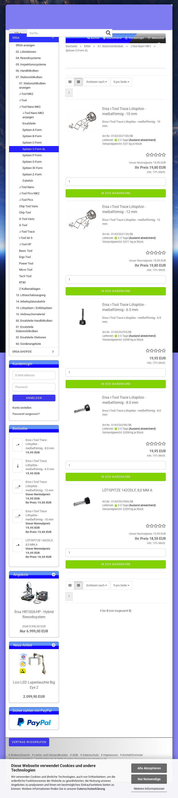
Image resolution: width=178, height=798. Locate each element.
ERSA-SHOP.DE (22, 359)
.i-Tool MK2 (26, 101)
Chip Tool (25, 220)
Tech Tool (25, 283)
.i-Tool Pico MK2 (29, 201)
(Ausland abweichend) (142, 147)
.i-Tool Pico (26, 207)
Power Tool (26, 271)
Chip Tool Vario (28, 213)
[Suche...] (18, 33)
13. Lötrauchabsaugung (30, 303)
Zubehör (27, 188)
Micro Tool (25, 277)
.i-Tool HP (25, 252)
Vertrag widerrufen (29, 749)
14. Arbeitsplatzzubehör (30, 309)
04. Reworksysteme (28, 65)
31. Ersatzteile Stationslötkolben (27, 337)
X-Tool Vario (26, 226)
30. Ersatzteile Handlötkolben (34, 328)
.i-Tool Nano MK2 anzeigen (33, 123)
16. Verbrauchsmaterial (30, 322)
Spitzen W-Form (32, 175)
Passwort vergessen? (26, 421)
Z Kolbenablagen (29, 296)
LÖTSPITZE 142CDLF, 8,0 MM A (127, 498)
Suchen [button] (93, 45)
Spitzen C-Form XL (34, 156)
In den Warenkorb (115, 200)
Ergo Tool (25, 264)
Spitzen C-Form (32, 150)
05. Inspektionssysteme (31, 72)
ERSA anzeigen (25, 53)
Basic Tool (25, 258)
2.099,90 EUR (34, 704)
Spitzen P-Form (32, 163)
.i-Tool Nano (26, 195)
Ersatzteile (29, 131)
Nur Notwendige (149, 779)
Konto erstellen (21, 415)
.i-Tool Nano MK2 (29, 114)
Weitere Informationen (149, 788)
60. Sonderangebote (28, 351)
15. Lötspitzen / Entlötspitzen (34, 315)
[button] (112, 46)
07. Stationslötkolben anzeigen (32, 93)
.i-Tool (23, 108)
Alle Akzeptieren (149, 768)
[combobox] (96, 89)
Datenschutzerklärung (91, 788)
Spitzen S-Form (32, 169)
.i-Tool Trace (27, 239)
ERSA (15, 45)
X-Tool (23, 233)
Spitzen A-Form (32, 137)
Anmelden (34, 405)
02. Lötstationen (26, 59)
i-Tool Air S (25, 245)
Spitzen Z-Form (32, 182)
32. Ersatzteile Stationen (31, 345)
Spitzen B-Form (32, 144)
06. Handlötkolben (27, 78)
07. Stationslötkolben (29, 84)
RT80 (22, 290)
